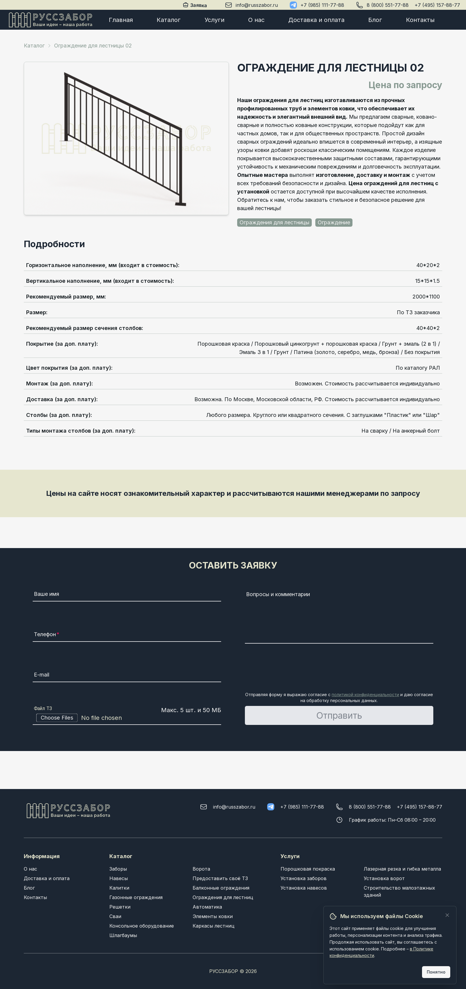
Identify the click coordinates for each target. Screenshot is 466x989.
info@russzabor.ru (257, 5)
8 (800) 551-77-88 (388, 5)
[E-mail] (127, 675)
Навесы (118, 878)
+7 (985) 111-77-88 (322, 5)
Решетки (119, 907)
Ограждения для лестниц (223, 897)
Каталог (169, 19)
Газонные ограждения (136, 897)
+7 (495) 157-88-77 (437, 5)
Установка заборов (304, 878)
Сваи (115, 916)
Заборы (118, 869)
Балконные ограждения (221, 888)
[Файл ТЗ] (127, 718)
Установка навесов (304, 888)
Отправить (339, 715)
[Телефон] (127, 635)
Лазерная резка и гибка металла (402, 869)
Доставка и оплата (316, 19)
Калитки (119, 888)
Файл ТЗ (43, 708)
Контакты (420, 19)
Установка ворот (384, 878)
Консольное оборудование (141, 926)
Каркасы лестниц (213, 926)
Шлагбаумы (123, 935)
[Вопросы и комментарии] (339, 616)
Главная (121, 19)
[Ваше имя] (127, 595)
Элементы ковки (213, 916)
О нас (256, 19)
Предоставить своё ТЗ (220, 878)
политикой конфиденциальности (365, 694)
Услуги (214, 19)
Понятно (436, 971)
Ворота (201, 869)
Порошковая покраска (308, 869)
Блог (375, 19)
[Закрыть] (447, 915)
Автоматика (207, 907)
